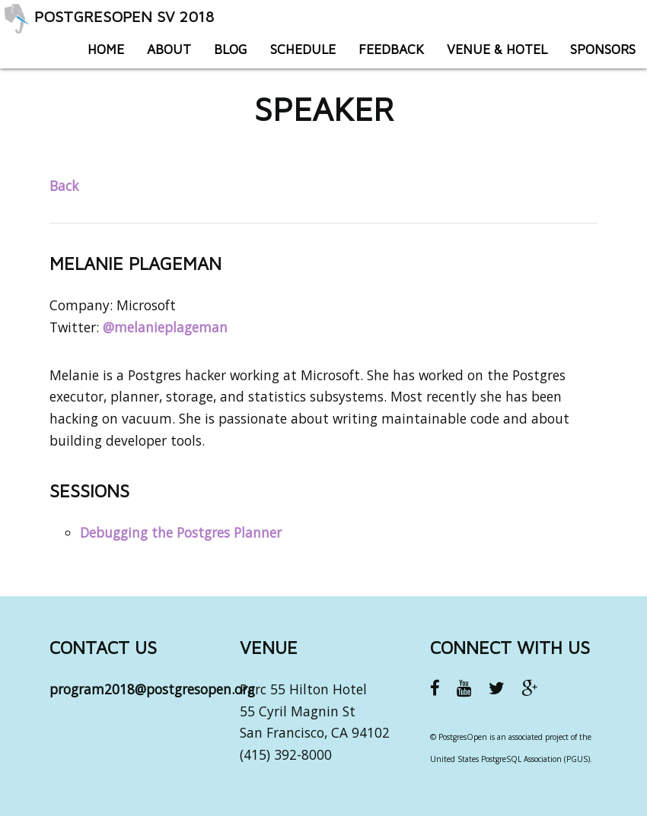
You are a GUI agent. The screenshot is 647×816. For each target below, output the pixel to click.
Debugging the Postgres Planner (181, 532)
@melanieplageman (165, 327)
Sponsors (603, 49)
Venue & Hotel (497, 49)
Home (106, 49)
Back (63, 185)
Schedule (303, 49)
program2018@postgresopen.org (152, 689)
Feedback (391, 49)
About (169, 49)
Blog (230, 49)
